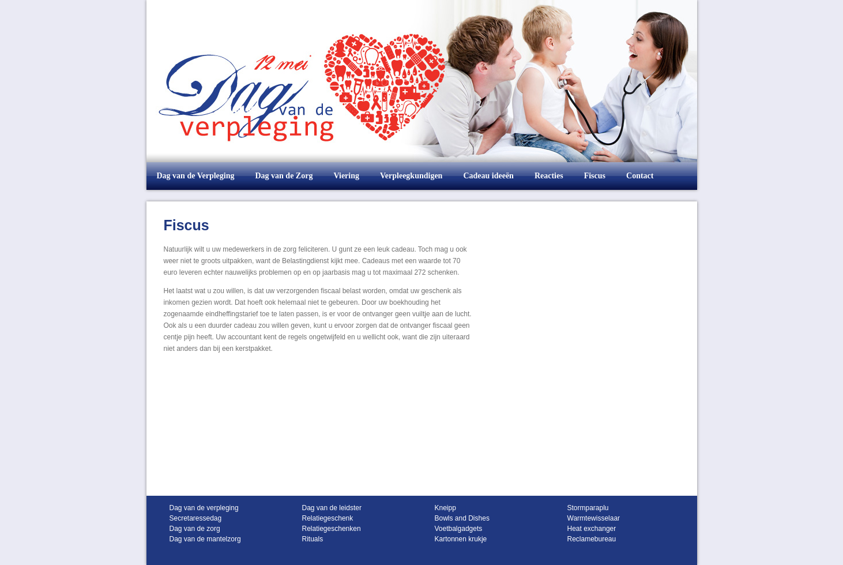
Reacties (549, 175)
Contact (639, 175)
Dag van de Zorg (284, 175)
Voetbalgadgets (459, 529)
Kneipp (445, 508)
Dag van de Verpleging (196, 175)
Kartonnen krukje (461, 539)
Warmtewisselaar (593, 518)
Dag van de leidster (332, 508)
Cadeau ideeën (488, 175)
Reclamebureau (591, 539)
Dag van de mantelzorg (205, 539)
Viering (346, 175)
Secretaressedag (196, 518)
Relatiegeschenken (331, 529)
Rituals (312, 539)
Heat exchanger (591, 529)
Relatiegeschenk (327, 518)
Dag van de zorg (195, 529)
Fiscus (594, 175)
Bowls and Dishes (462, 518)
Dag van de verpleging (204, 508)
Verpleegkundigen (411, 175)
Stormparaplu (588, 508)
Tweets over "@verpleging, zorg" (568, 211)
